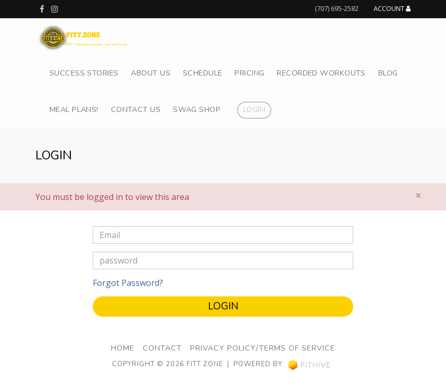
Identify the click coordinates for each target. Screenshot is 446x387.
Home (122, 348)
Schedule (202, 73)
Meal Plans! (73, 109)
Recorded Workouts (321, 73)
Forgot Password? (128, 283)
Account (392, 9)
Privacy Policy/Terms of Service (262, 348)
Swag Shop (196, 109)
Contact (162, 348)
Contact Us (135, 109)
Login (254, 109)
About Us (150, 73)
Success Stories (83, 73)
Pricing (249, 73)
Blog (388, 73)
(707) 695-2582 (336, 8)
